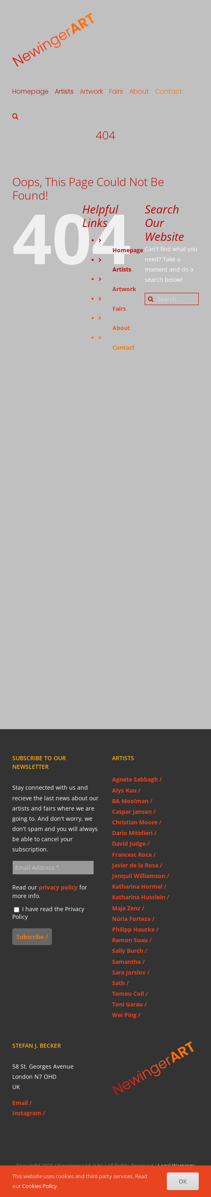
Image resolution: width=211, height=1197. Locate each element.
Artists (121, 269)
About (121, 328)
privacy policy (58, 887)
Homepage (127, 250)
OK (183, 1181)
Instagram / (28, 1113)
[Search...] (172, 299)
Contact (123, 347)
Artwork (124, 289)
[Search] (151, 299)
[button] (15, 116)
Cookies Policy (39, 1186)
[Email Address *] (53, 867)
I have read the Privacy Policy (48, 913)
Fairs (119, 308)
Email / (22, 1103)
